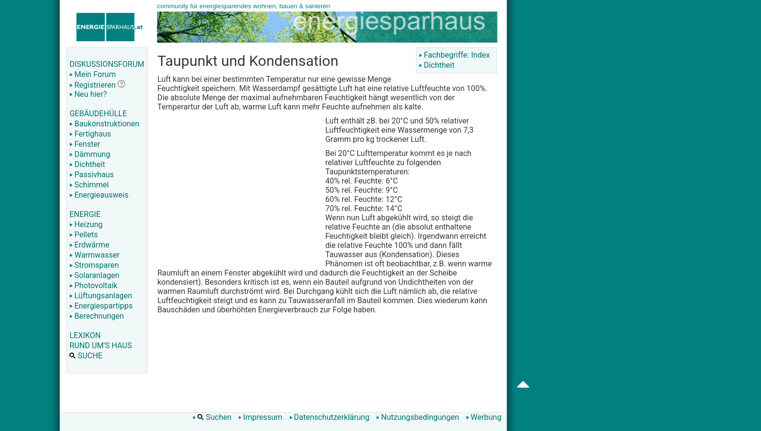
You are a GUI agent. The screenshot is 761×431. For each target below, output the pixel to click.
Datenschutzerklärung (329, 417)
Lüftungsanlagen (100, 295)
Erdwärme (89, 244)
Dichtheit (87, 164)
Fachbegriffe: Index (454, 55)
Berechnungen (96, 316)
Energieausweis (98, 195)
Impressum (260, 417)
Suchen (212, 417)
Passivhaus (91, 174)
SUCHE (85, 355)
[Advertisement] (238, 189)
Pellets (83, 234)
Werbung (483, 417)
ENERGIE (84, 214)
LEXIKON (84, 335)
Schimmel (89, 184)
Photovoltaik (93, 285)
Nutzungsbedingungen (417, 417)
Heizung (85, 224)
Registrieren (92, 85)
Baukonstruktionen (104, 123)
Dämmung (89, 154)
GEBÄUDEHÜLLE (98, 113)
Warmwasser (94, 255)
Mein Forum (92, 74)
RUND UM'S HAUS (100, 345)
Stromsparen (94, 265)
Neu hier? (88, 94)
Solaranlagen (94, 275)
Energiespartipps (100, 305)
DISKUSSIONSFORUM (106, 64)
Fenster (84, 144)
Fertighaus (90, 134)
